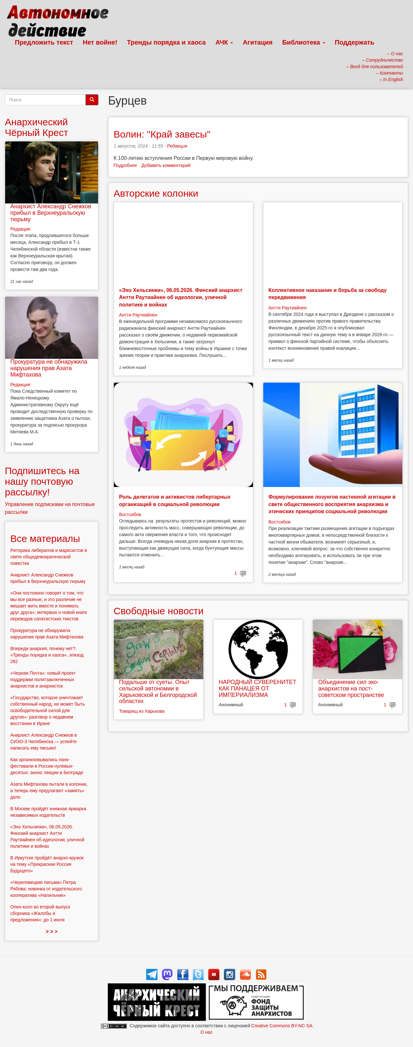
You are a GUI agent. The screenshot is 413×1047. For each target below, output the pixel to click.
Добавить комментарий (166, 165)
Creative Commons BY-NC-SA (281, 1025)
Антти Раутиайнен (138, 314)
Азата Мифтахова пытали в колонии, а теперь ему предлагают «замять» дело (49, 791)
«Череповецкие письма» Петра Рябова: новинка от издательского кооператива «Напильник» (46, 889)
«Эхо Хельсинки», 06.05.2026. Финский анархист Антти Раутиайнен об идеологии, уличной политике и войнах (180, 297)
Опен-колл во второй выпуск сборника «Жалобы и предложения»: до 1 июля (40, 913)
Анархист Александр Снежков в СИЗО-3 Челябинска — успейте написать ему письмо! (43, 741)
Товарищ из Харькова (142, 711)
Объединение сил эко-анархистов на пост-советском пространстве (351, 688)
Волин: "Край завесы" (162, 134)
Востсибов (130, 514)
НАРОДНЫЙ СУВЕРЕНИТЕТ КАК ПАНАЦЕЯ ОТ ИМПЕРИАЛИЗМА (258, 688)
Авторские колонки (156, 193)
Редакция (177, 146)
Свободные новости (159, 611)
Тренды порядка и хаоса (166, 42)
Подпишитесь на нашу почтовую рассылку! (42, 481)
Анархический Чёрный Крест (36, 127)
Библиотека (303, 42)
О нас (206, 1032)
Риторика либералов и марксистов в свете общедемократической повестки (48, 557)
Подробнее (125, 165)
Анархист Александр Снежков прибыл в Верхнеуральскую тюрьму (50, 213)
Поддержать (354, 42)
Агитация (257, 42)
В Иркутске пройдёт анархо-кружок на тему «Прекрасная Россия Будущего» (47, 864)
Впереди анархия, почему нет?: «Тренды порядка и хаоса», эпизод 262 (47, 655)
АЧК (224, 42)
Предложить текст (44, 42)
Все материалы (45, 538)
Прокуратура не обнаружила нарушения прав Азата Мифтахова (48, 368)
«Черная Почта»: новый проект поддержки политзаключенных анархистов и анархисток (43, 679)
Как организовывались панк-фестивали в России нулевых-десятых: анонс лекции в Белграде (46, 766)
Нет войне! (100, 42)
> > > (52, 931)
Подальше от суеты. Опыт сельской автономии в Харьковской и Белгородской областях (158, 691)
